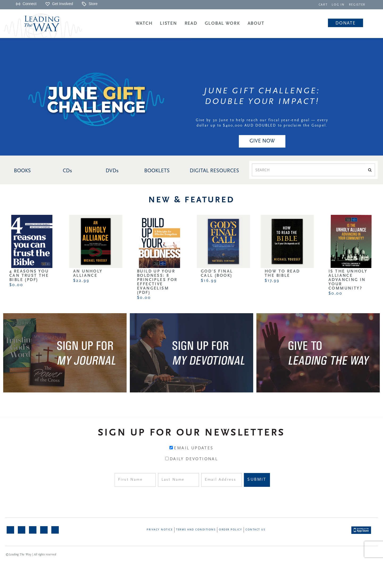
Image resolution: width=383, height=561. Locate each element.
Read (191, 23)
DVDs (112, 171)
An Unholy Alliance (88, 273)
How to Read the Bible (282, 273)
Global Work (222, 23)
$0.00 (16, 285)
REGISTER (357, 4)
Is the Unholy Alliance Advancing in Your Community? (347, 280)
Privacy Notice (160, 529)
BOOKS (22, 171)
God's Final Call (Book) (217, 273)
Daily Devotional (194, 459)
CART (324, 4)
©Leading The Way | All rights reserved (31, 554)
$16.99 (209, 281)
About (256, 23)
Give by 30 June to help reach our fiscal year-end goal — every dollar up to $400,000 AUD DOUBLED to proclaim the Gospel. (262, 123)
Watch (144, 23)
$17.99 (272, 281)
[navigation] (325, 4)
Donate (345, 23)
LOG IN (339, 4)
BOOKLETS (157, 171)
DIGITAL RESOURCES (214, 171)
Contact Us (255, 529)
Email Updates (193, 448)
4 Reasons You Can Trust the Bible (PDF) (29, 275)
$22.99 (81, 281)
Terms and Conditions (195, 529)
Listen (168, 23)
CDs (67, 171)
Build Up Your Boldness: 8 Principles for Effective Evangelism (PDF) (157, 282)
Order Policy (230, 529)
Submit (256, 480)
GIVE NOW (262, 141)
